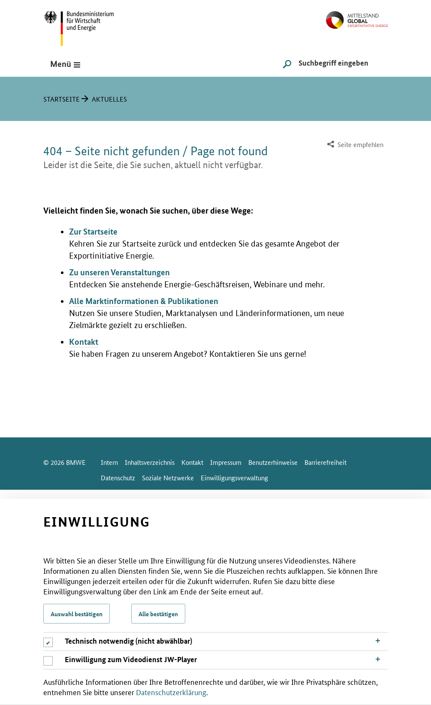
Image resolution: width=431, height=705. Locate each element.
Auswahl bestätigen (76, 613)
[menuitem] (354, 144)
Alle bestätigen (158, 613)
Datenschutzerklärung (171, 692)
